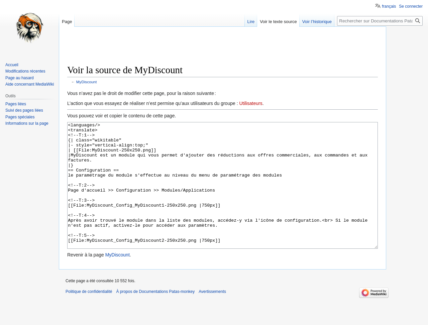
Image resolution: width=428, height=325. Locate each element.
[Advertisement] (222, 48)
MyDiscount (86, 82)
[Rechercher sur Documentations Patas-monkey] (380, 21)
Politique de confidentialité (89, 316)
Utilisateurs (250, 103)
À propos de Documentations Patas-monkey (155, 316)
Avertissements (212, 316)
